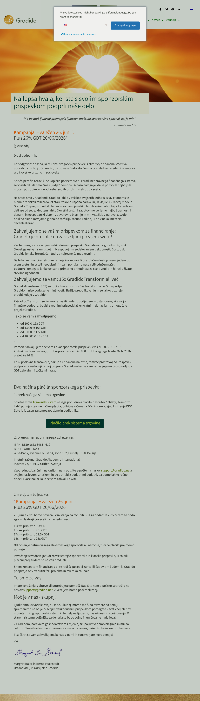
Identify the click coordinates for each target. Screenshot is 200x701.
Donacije (173, 20)
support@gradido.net (116, 470)
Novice (157, 20)
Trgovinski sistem (44, 402)
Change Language (125, 25)
